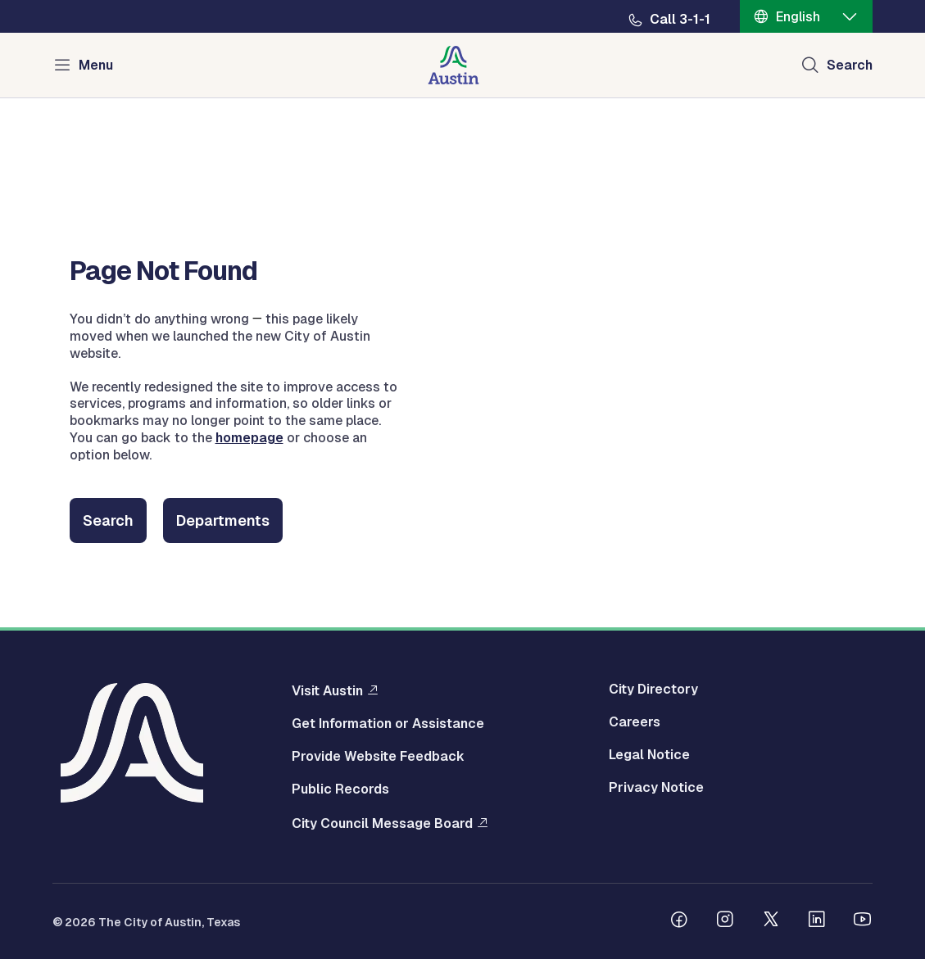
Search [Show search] (850, 65)
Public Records (340, 789)
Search (108, 520)
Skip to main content (65, 0)
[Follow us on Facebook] (679, 921)
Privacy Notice (656, 787)
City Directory (653, 689)
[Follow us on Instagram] (725, 921)
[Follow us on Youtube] (863, 921)
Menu (96, 65)
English (798, 16)
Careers (634, 722)
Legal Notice (649, 755)
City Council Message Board (382, 823)
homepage (249, 437)
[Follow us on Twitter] (771, 921)
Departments (223, 520)
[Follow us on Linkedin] (817, 921)
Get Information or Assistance (388, 724)
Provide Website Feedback (378, 756)
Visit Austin (327, 690)
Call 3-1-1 (680, 19)
